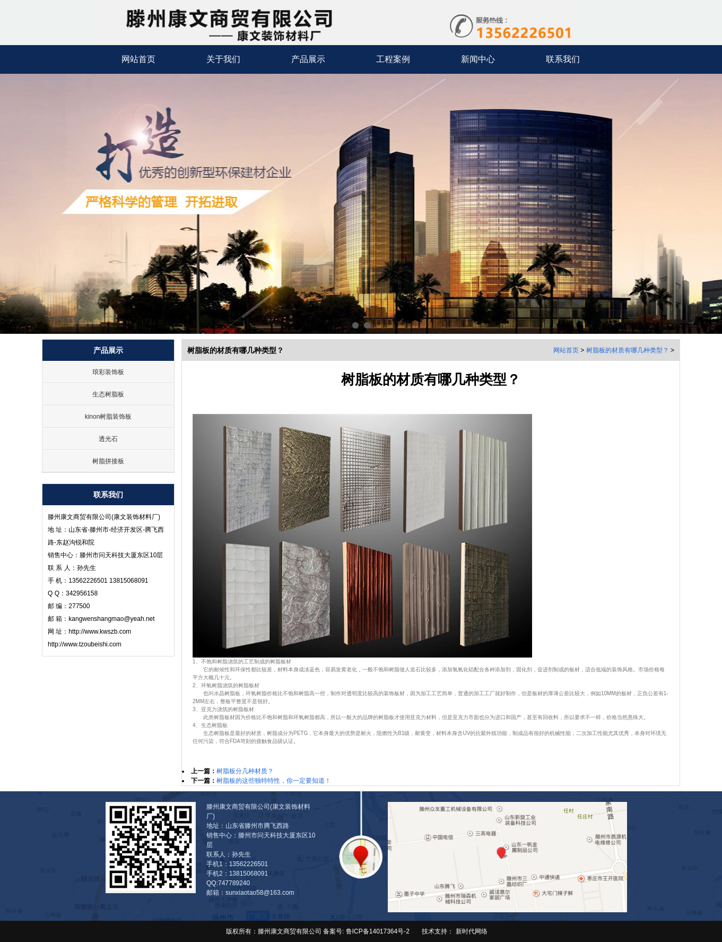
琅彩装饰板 (108, 372)
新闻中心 (478, 59)
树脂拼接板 (108, 461)
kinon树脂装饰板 (108, 416)
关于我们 (223, 59)
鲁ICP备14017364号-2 (376, 931)
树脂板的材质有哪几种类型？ (627, 350)
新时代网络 (472, 931)
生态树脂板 (108, 394)
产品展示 (308, 59)
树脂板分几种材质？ (245, 771)
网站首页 (138, 59)
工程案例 (393, 59)
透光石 (108, 439)
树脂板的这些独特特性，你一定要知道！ (273, 780)
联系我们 (563, 59)
